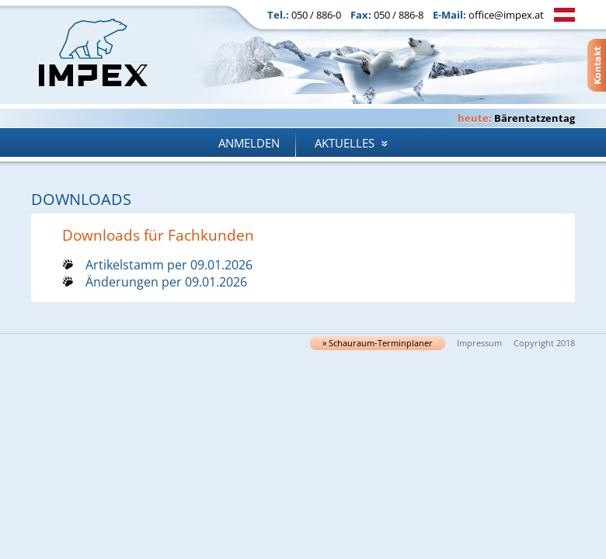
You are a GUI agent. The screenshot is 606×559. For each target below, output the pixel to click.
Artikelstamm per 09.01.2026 (168, 264)
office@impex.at (506, 15)
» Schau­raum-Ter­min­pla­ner (377, 343)
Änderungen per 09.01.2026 (166, 281)
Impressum (479, 343)
